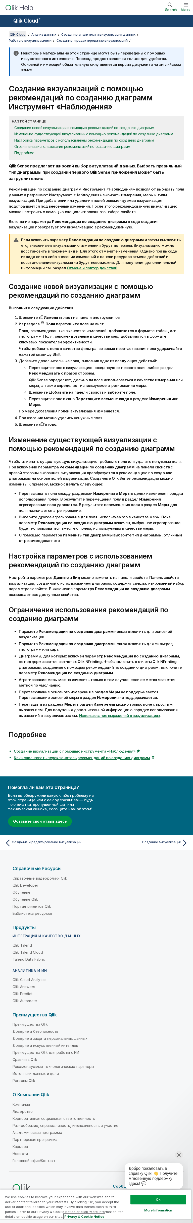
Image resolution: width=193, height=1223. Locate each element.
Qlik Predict (22, 994)
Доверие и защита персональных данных (50, 1038)
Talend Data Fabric (29, 959)
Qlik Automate (25, 1001)
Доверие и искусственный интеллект (46, 1045)
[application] (150, 1177)
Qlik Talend (22, 945)
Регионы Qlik (24, 1080)
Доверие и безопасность (36, 1031)
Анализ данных (43, 34)
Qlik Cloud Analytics (29, 979)
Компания (21, 1104)
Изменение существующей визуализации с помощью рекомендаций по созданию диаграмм (93, 134)
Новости (20, 1153)
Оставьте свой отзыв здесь (40, 821)
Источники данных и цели (36, 1073)
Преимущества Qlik (30, 1024)
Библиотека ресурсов (32, 913)
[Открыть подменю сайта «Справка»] (7, 21)
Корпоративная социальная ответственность (54, 1118)
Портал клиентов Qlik (32, 906)
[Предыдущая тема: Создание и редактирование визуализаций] (49, 843)
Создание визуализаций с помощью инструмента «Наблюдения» (74, 751)
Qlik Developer (25, 885)
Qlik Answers (24, 987)
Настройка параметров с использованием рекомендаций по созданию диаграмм (84, 140)
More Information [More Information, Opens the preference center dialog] (158, 1210)
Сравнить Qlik (25, 1059)
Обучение (21, 892)
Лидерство (23, 1111)
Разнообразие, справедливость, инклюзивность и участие (65, 1125)
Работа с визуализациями (30, 40)
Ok (158, 1199)
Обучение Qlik (25, 899)
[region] (95, 1206)
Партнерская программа (35, 1139)
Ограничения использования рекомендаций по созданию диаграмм (72, 146)
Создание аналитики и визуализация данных (98, 34)
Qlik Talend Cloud (28, 952)
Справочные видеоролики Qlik (40, 878)
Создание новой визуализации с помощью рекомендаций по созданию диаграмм (84, 128)
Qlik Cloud (26, 21)
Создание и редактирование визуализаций (92, 40)
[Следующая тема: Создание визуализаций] (143, 843)
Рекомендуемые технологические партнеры (53, 1066)
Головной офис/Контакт (34, 1160)
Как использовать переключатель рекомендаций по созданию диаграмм (82, 757)
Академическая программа (37, 1132)
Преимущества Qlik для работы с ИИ (46, 1052)
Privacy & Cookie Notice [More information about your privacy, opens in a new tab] (84, 1216)
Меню (185, 10)
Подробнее (24, 153)
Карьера (20, 1146)
